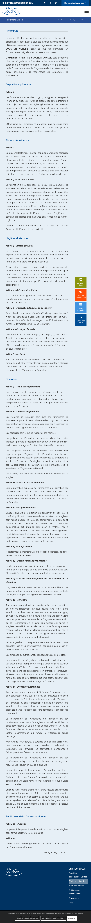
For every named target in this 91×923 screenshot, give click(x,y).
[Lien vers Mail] (44, 3)
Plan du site (74, 898)
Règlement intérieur (14, 20)
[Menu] (85, 11)
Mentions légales (76, 886)
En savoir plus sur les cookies (27, 918)
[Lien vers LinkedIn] (56, 3)
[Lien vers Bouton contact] (75, 3)
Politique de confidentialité (75, 892)
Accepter (71, 918)
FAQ (71, 903)
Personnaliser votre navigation (53, 918)
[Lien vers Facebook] (50, 3)
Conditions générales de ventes (78, 875)
